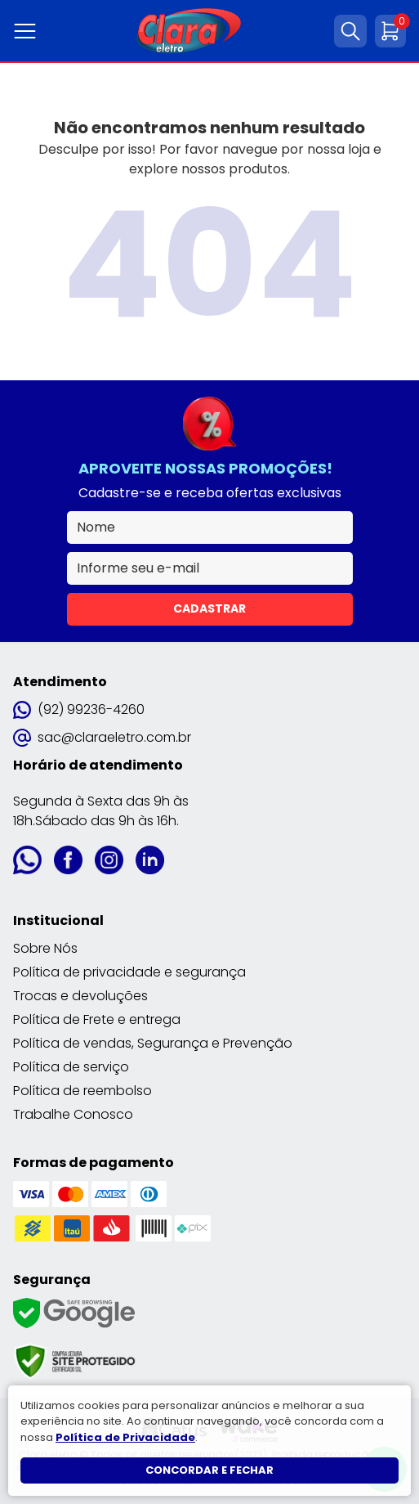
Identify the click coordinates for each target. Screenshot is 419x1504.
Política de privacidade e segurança (129, 972)
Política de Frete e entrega (97, 1019)
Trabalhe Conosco (73, 1114)
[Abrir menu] (28, 31)
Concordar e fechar (209, 1470)
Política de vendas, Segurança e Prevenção (152, 1043)
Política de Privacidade (125, 1437)
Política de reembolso (82, 1090)
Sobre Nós (45, 948)
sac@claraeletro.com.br (102, 737)
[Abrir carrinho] (390, 31)
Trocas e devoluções (80, 995)
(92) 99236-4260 (79, 709)
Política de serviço (71, 1066)
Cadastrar (209, 608)
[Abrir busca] (350, 31)
